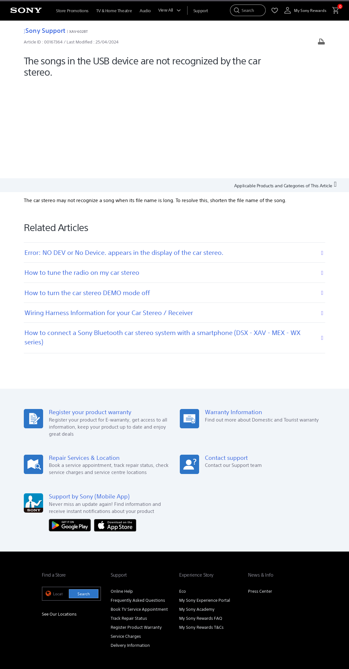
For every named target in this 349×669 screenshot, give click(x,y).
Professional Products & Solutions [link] (200, 581)
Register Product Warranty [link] (136, 532)
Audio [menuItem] (145, 11)
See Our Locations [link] (59, 518)
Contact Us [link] (296, 581)
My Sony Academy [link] (197, 514)
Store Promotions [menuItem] (72, 11)
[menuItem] (200, 11)
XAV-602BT (78, 31)
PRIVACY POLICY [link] (97, 628)
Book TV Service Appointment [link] (139, 514)
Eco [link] (182, 496)
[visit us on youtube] (259, 597)
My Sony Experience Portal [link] (204, 505)
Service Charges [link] (126, 541)
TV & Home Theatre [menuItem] (114, 11)
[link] (55, 598)
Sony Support (44, 30)
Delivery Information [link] (130, 550)
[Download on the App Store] (115, 429)
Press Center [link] (260, 496)
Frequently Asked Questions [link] (138, 505)
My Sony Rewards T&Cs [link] (201, 532)
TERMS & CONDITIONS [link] (60, 628)
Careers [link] (272, 581)
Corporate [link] (249, 581)
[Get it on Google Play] (71, 429)
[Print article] (321, 42)
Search (84, 498)
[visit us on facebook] (273, 597)
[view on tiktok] (300, 597)
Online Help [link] (122, 496)
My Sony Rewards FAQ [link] (200, 523)
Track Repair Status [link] (129, 523)
